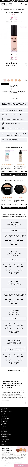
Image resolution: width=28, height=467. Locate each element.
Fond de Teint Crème (6, 200)
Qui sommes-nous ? (6, 434)
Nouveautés (4, 421)
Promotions (4, 426)
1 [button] (11, 54)
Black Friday (4, 430)
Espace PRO (4, 441)
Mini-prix (3, 425)
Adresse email (5, 400)
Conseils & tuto (4, 438)
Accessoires (4, 416)
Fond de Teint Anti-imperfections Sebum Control (6, 168)
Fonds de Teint (21, 9)
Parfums (3, 413)
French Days (4, 431)
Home (2, 9)
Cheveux (3, 415)
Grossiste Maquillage (6, 443)
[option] (14, 39)
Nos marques (4, 436)
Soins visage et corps (6, 411)
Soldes (2, 428)
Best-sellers (4, 423)
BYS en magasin (5, 439)
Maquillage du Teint (14, 9)
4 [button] (16, 54)
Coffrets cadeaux (5, 418)
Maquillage (6, 9)
